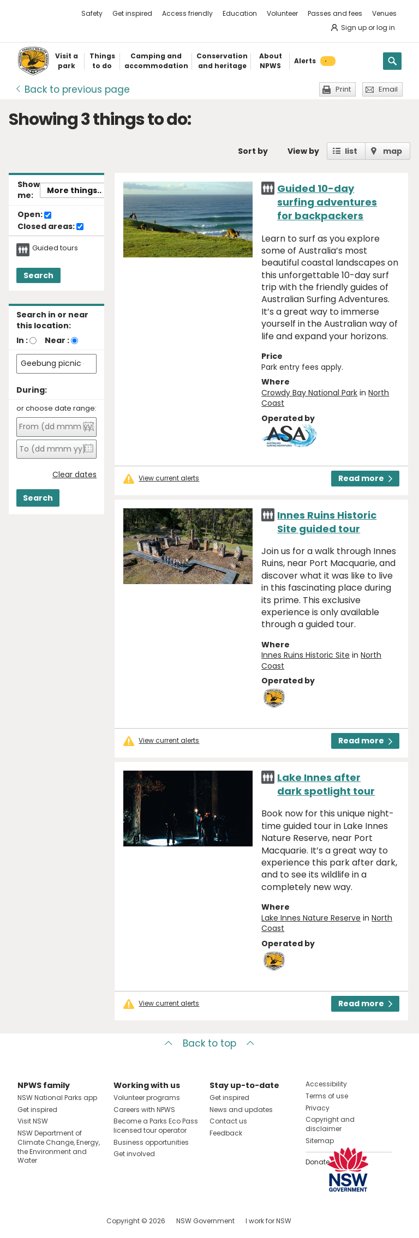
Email (388, 89)
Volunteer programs (146, 1097)
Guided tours (55, 248)
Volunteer (282, 13)
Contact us (228, 1121)
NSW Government (205, 1220)
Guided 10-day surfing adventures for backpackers (327, 202)
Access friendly (187, 13)
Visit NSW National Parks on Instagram (51, 1221)
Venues (384, 13)
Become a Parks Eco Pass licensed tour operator (155, 1125)
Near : (57, 340)
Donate (318, 1162)
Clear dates (74, 475)
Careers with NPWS (144, 1109)
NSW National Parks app (57, 1097)
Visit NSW (32, 1121)
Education (240, 13)
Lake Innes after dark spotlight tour (326, 784)
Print (343, 89)
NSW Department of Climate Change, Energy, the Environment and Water (58, 1146)
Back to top (209, 1043)
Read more (365, 478)
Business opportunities (151, 1142)
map (392, 151)
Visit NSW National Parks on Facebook (27, 1221)
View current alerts (169, 478)
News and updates (241, 1109)
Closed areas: (50, 227)
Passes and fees (335, 13)
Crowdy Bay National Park (309, 392)
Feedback (226, 1133)
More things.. (74, 190)
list (351, 151)
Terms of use (327, 1096)
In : (22, 340)
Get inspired (132, 13)
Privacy (318, 1108)
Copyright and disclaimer (330, 1124)
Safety (92, 13)
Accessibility (326, 1084)
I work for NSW (268, 1220)
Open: (34, 215)
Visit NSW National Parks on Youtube (74, 1221)
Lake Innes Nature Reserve (311, 917)
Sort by (253, 151)
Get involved (134, 1153)
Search (38, 275)
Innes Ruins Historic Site (305, 655)
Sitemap (320, 1140)
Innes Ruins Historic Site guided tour (326, 522)
